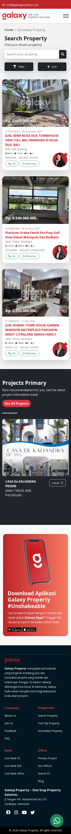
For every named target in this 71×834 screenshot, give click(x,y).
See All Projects (16, 403)
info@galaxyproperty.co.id (22, 5)
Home (9, 30)
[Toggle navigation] (66, 16)
